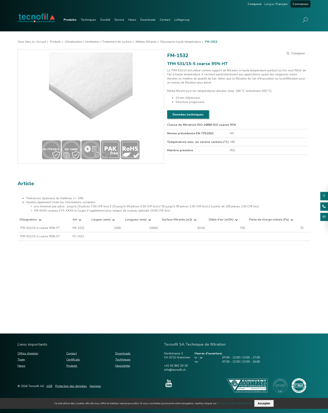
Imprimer (95, 386)
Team (21, 360)
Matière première (180, 150)
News (132, 20)
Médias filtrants (146, 42)
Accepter (264, 403)
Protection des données (71, 386)
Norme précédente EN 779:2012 (190, 133)
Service (119, 20)
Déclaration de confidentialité (234, 403)
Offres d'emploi (28, 353)
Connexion (300, 4)
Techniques (88, 20)
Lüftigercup (182, 20)
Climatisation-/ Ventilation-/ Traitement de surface (98, 42)
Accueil (41, 42)
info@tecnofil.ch (175, 370)
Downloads (148, 20)
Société (105, 20)
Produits (70, 20)
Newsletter (122, 366)
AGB (49, 386)
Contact (165, 20)
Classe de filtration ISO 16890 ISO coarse (198, 125)
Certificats (73, 360)
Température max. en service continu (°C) (198, 142)
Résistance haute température (180, 42)
